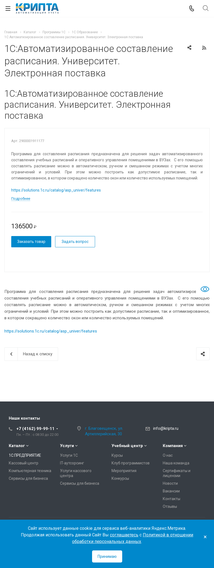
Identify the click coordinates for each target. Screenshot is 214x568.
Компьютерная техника (30, 471)
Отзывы (170, 506)
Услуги (67, 445)
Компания (173, 445)
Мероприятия (124, 471)
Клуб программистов (131, 463)
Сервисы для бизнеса (28, 478)
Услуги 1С (69, 455)
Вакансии (171, 491)
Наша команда (176, 463)
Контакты (171, 499)
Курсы (117, 455)
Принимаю (107, 556)
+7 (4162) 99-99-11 (35, 428)
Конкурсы (120, 478)
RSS (204, 47)
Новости (170, 483)
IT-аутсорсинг (72, 463)
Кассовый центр (23, 463)
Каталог (17, 445)
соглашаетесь (124, 534)
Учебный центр (127, 445)
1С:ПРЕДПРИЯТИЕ (25, 455)
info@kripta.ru (165, 428)
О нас (168, 455)
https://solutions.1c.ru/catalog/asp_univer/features (56, 190)
